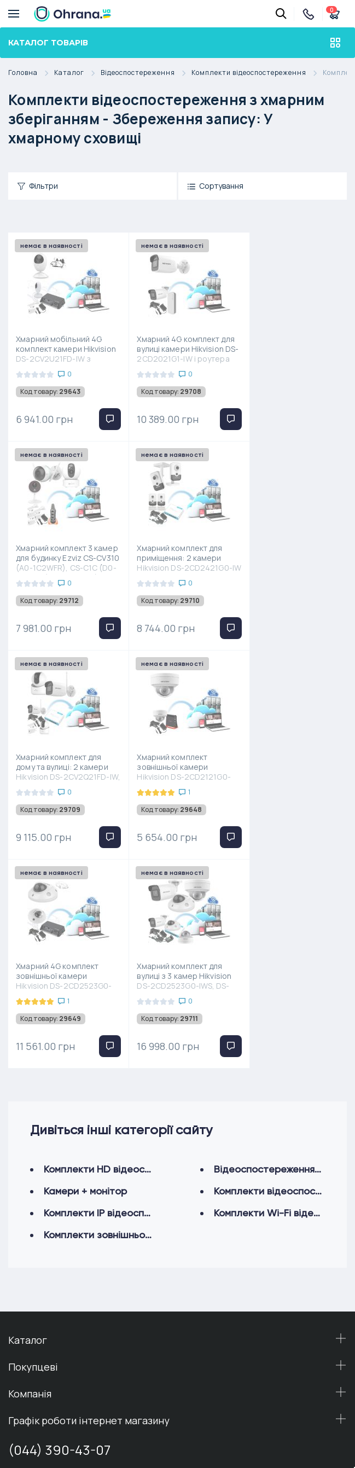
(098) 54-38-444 (59, 1311)
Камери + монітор (85, 982)
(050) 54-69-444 (60, 1270)
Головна (31, 73)
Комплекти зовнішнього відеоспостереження (150, 1025)
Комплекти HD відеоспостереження (128, 960)
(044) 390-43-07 (59, 1241)
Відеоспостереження (146, 73)
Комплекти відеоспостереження (257, 73)
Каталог (77, 73)
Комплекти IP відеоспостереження (125, 1003)
